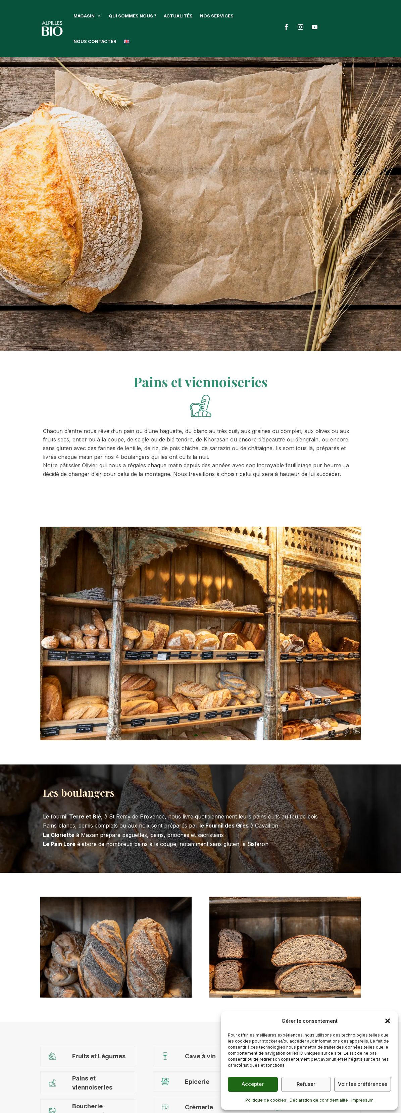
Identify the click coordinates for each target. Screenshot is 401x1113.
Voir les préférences (362, 1084)
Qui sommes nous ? (132, 15)
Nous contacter (94, 41)
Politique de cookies (265, 1100)
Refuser (306, 1084)
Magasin (84, 15)
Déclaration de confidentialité (319, 1100)
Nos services (217, 15)
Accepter (253, 1084)
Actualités (178, 15)
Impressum (362, 1100)
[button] (387, 1020)
